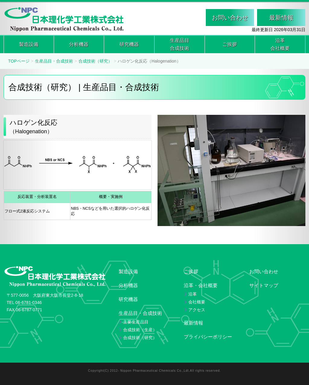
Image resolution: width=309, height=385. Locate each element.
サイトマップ (263, 285)
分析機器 (78, 44)
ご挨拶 (229, 44)
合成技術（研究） (95, 61)
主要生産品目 (135, 321)
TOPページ (19, 61)
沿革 (280, 45)
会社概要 (196, 301)
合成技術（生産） (140, 329)
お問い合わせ (230, 17)
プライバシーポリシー (208, 336)
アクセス (196, 309)
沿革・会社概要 (201, 285)
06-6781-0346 (28, 302)
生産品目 (179, 45)
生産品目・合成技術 (54, 61)
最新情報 (281, 17)
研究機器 (129, 44)
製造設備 (28, 44)
